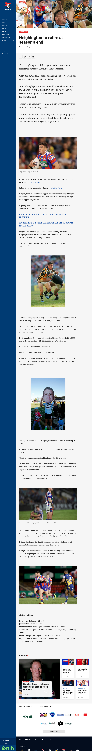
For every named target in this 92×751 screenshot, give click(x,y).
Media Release (24, 31)
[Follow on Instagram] (46, 739)
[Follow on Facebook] (39, 739)
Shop (3, 51)
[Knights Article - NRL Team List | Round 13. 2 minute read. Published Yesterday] (82, 668)
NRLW (4, 31)
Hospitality (5, 54)
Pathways (5, 34)
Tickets (4, 48)
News (4, 13)
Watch (4, 16)
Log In (5, 744)
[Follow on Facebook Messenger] (50, 739)
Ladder (4, 25)
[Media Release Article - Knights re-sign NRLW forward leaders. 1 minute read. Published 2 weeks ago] (82, 689)
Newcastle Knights (25, 47)
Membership (5, 45)
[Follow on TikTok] (35, 739)
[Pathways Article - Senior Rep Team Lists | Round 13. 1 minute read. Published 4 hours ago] (68, 668)
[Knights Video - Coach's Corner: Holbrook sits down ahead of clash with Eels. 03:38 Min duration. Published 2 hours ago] (39, 679)
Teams (4, 28)
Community (6, 37)
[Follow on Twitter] (42, 739)
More (8, 40)
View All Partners (53, 731)
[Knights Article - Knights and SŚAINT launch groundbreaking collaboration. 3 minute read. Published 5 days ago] (68, 689)
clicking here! (56, 188)
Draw (4, 22)
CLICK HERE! (34, 182)
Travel (4, 19)
